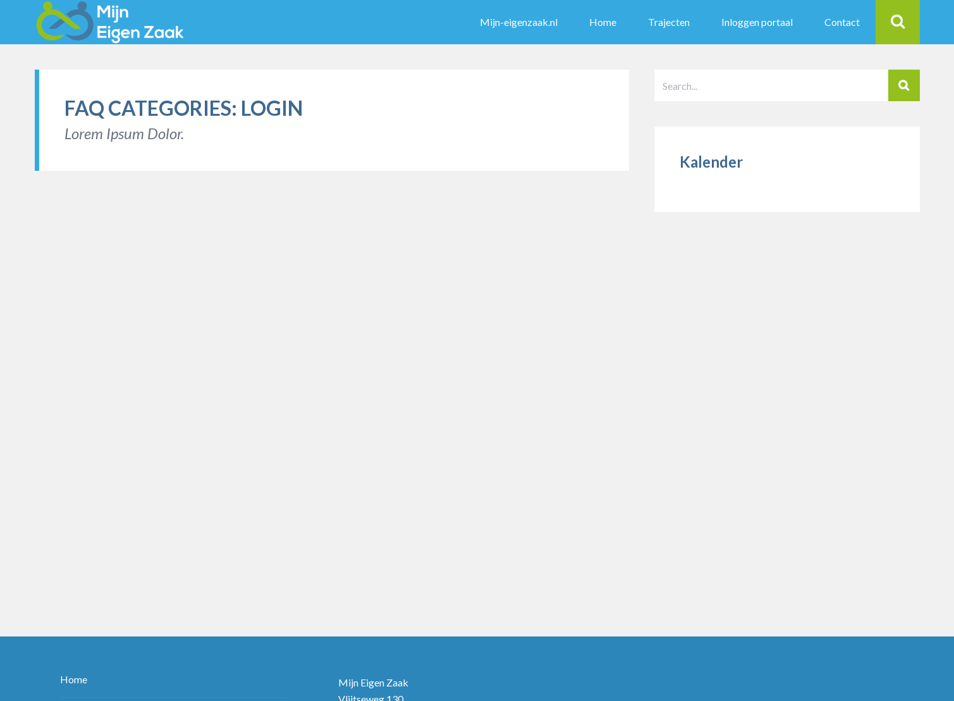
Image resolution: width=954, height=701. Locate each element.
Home (73, 679)
